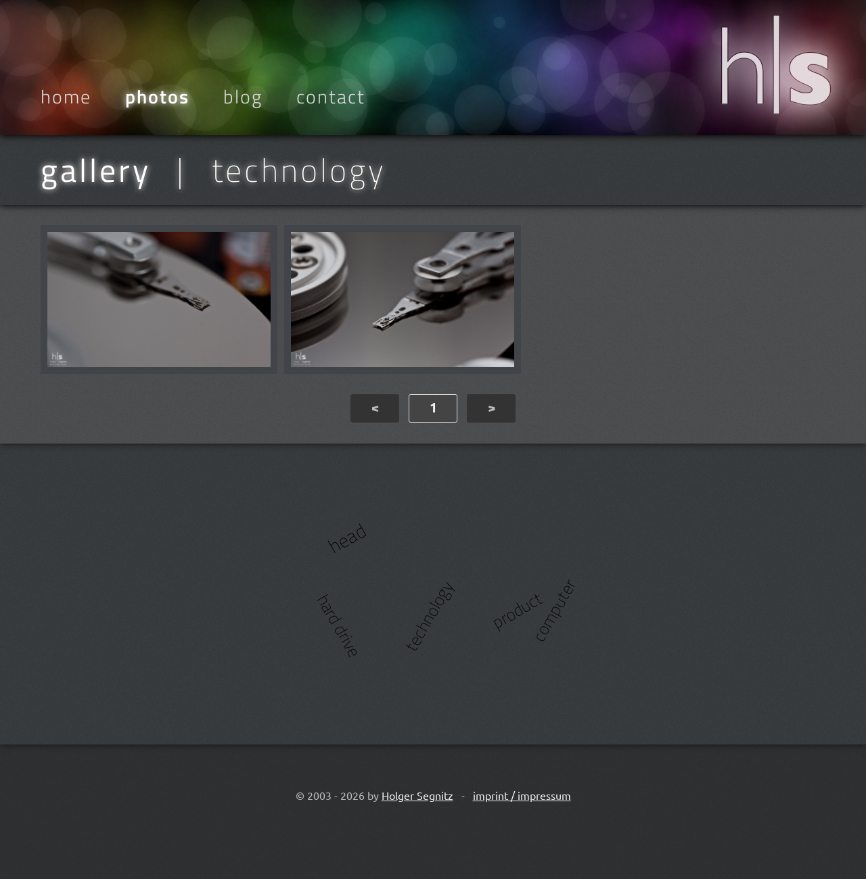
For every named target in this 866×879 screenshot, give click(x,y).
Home (66, 96)
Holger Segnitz (417, 795)
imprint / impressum (522, 795)
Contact (330, 96)
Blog (243, 96)
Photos (157, 96)
